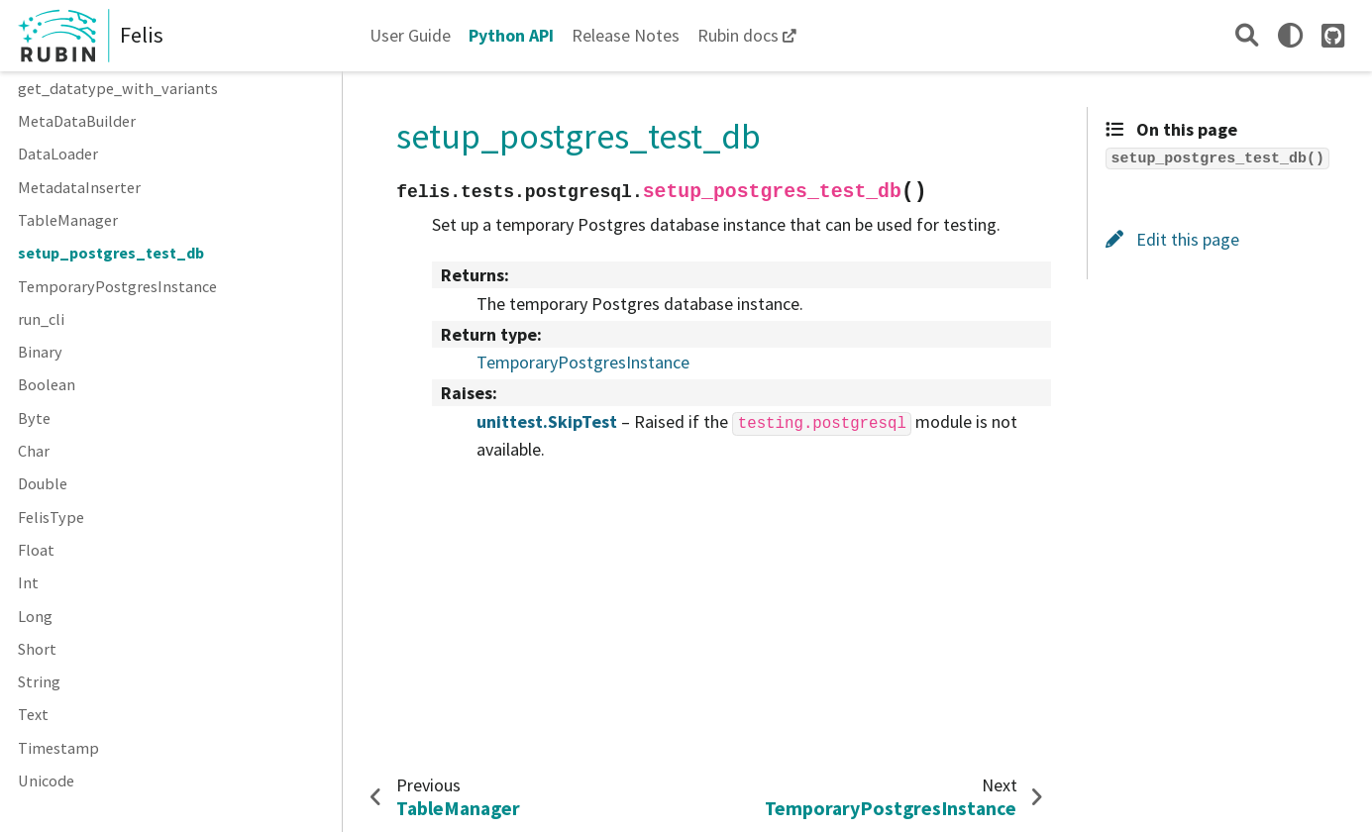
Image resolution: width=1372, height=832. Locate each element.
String (39, 681)
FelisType (51, 517)
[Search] (1246, 35)
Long (35, 616)
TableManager (68, 220)
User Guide (410, 35)
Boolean (46, 384)
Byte (34, 418)
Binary (40, 352)
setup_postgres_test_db (111, 252)
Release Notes (626, 35)
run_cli (41, 319)
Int (28, 582)
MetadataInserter (79, 187)
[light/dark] (1290, 35)
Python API (511, 35)
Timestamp (58, 748)
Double (42, 483)
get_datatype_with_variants (118, 88)
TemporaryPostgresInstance (117, 286)
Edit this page (1172, 239)
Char (34, 451)
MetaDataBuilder (77, 121)
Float (36, 550)
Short (37, 649)
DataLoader (58, 153)
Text (33, 714)
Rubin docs (738, 35)
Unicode (46, 780)
